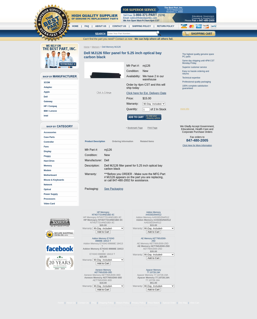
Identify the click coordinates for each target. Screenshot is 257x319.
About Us (100, 26)
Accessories (50, 132)
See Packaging (113, 188)
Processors (49, 199)
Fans (46, 146)
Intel (46, 115)
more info (184, 109)
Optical (47, 189)
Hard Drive (49, 161)
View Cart (194, 303)
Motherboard (50, 175)
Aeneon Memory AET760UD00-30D (103, 271)
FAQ (87, 26)
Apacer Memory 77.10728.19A (153, 271)
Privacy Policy (138, 303)
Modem (47, 170)
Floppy (47, 156)
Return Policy (165, 26)
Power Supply (51, 194)
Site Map (183, 303)
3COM (47, 82)
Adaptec (48, 87)
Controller (49, 142)
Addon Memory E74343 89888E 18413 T (103, 239)
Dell (46, 96)
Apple (47, 92)
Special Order (169, 303)
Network (48, 184)
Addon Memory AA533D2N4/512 (153, 213)
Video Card (49, 203)
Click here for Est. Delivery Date (146, 93)
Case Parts (49, 137)
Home (75, 26)
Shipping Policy (141, 26)
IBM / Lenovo (50, 111)
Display (47, 151)
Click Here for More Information (197, 145)
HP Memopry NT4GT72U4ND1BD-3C (103, 213)
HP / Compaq (50, 106)
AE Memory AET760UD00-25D (153, 239)
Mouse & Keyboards (54, 180)
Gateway (48, 101)
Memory (48, 165)
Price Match (153, 303)
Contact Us (119, 26)
